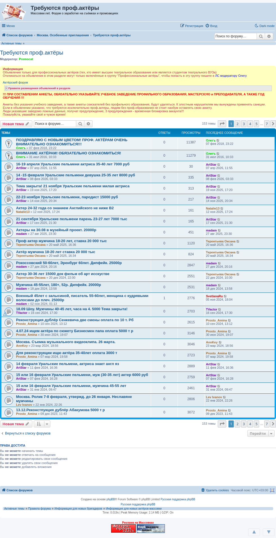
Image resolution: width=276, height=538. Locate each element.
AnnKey (22, 345)
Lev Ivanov (24, 404)
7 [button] (267, 123)
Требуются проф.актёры (31, 52)
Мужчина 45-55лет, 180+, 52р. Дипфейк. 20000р (58, 285)
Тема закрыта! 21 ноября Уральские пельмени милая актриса (72, 186)
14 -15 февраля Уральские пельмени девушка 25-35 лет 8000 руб (75, 175)
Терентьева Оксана (31, 244)
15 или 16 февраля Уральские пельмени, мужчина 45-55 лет (71, 386)
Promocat (26, 59)
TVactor (21, 312)
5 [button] (256, 123)
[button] (225, 25)
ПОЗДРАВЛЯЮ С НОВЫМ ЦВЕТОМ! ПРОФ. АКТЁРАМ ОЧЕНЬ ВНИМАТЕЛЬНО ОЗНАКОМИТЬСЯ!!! (71, 142)
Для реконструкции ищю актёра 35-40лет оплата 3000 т (66, 353)
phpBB (111, 499)
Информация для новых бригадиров (78, 508)
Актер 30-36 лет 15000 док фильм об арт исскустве (62, 274)
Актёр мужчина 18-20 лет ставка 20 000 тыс (55, 252)
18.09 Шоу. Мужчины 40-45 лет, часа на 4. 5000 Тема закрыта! (71, 309)
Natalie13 (23, 211)
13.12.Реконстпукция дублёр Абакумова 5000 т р (60, 410)
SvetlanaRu (214, 296)
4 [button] (250, 123)
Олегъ (21, 148)
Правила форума (39, 508)
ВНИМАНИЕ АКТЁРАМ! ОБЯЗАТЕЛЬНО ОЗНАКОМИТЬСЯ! (68, 153)
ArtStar (21, 168)
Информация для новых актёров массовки (133, 508)
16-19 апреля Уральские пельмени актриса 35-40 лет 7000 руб (72, 164)
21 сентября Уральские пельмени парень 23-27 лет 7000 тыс (71, 219)
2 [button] (237, 123)
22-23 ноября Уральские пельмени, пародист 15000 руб (67, 197)
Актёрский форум (15, 82)
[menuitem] (211, 25)
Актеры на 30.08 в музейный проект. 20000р (56, 230)
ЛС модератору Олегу (231, 75)
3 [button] (244, 123)
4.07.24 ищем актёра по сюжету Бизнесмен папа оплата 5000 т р (74, 331)
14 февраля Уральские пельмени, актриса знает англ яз (67, 364)
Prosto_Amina (26, 323)
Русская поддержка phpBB (178, 499)
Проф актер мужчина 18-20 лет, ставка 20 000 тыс (61, 241)
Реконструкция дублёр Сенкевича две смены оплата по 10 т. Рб (75, 320)
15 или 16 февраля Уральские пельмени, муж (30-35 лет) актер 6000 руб (82, 375)
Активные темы (11, 43)
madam (21, 233)
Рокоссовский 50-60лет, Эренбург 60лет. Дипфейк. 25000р (69, 263)
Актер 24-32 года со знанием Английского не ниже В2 (65, 208)
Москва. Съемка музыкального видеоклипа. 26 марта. (66, 342)
